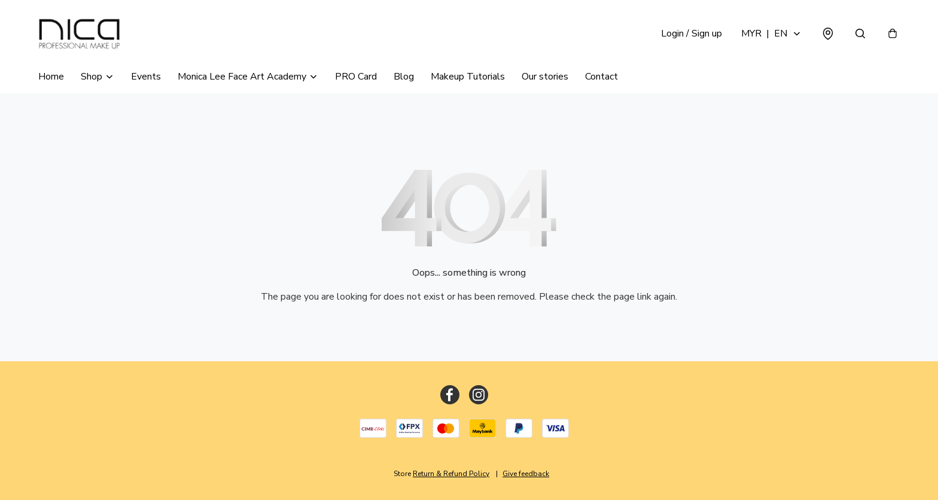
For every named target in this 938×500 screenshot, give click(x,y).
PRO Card (356, 76)
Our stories (545, 76)
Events (146, 76)
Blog (404, 76)
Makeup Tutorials (468, 76)
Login (691, 33)
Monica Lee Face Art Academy (242, 76)
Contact (601, 76)
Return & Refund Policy (451, 473)
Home (51, 76)
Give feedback (525, 473)
